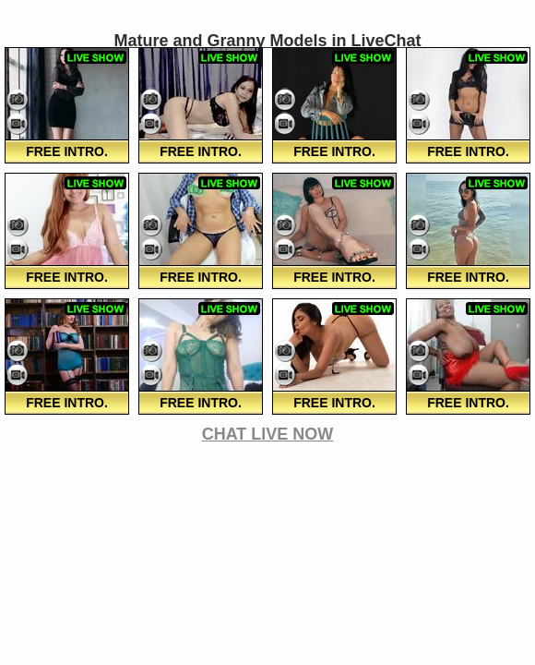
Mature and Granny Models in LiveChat (267, 40)
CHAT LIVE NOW (268, 434)
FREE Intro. (67, 151)
